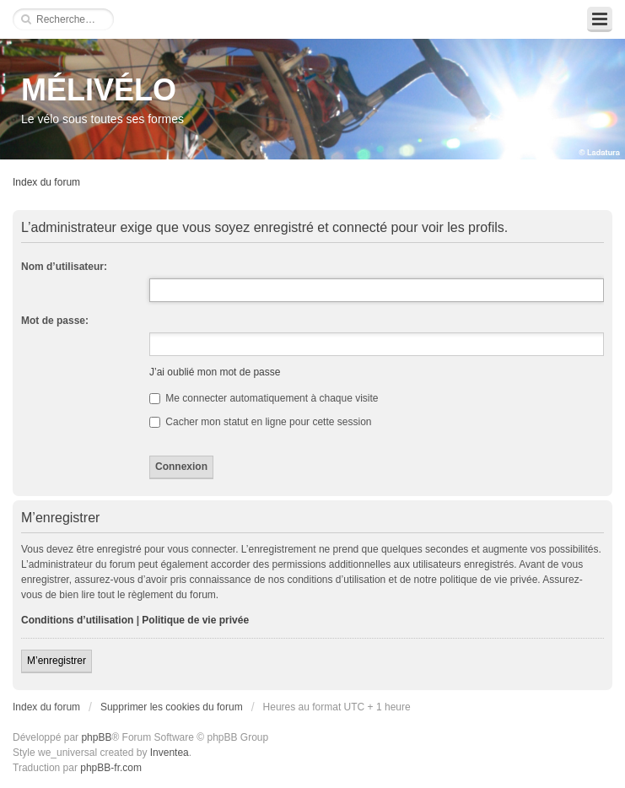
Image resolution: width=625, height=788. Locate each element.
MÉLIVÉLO (98, 90)
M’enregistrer (56, 661)
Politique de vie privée (195, 620)
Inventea (169, 752)
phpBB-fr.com (111, 768)
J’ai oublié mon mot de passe (214, 372)
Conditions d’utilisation (77, 620)
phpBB (96, 737)
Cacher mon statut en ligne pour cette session (260, 422)
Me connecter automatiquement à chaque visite (263, 398)
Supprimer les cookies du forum (171, 707)
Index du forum (46, 182)
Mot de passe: (55, 321)
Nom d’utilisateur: (64, 267)
